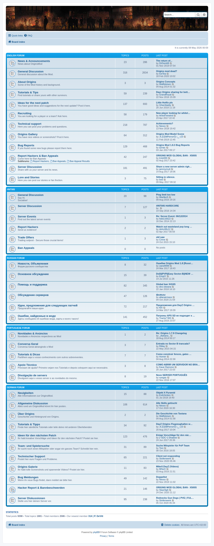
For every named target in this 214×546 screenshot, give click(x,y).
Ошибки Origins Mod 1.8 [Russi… (174, 263)
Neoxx (162, 126)
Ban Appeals (58, 161)
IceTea (162, 73)
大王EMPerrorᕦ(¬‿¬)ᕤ (171, 136)
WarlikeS (163, 197)
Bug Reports (26, 145)
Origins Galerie (28, 466)
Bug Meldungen (28, 477)
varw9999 (164, 266)
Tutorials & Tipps (29, 424)
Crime (162, 239)
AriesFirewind (166, 115)
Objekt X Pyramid (165, 392)
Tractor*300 (165, 318)
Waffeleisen (165, 84)
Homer (162, 356)
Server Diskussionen (31, 498)
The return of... (164, 60)
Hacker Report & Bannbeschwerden (41, 487)
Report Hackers (39, 161)
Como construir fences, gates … (173, 354)
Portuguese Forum (18, 328)
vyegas (163, 377)
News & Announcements (34, 61)
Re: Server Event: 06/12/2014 (171, 216)
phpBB (96, 532)
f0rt (161, 307)
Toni (161, 448)
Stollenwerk (165, 458)
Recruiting (24, 113)
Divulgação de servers (32, 375)
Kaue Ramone (166, 367)
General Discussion (30, 71)
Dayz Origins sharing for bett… (173, 92)
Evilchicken (165, 395)
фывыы (161, 294)
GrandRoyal (165, 94)
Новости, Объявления (33, 263)
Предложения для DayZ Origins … (175, 305)
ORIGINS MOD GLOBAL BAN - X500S (176, 155)
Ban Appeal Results (78, 161)
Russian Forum (15, 258)
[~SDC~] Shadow (168, 437)
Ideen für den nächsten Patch (37, 435)
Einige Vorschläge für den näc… (173, 435)
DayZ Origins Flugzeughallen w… (174, 424)
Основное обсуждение (33, 274)
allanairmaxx (165, 297)
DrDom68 (164, 63)
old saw (160, 237)
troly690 (163, 158)
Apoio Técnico (27, 364)
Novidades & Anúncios (33, 333)
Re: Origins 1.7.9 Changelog (171, 333)
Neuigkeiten (25, 392)
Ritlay (162, 346)
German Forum (15, 387)
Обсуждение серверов (33, 295)
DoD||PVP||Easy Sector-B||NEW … (174, 273)
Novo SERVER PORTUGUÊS (171, 375)
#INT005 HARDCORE (167, 205)
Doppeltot (161, 477)
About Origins (27, 82)
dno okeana (165, 286)
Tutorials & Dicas (29, 354)
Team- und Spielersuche (33, 445)
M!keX (162, 469)
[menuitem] (28, 35)
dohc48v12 (165, 229)
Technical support (29, 123)
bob (161, 179)
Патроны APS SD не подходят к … (175, 315)
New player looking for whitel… (173, 113)
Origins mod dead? (166, 71)
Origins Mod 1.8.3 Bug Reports (173, 145)
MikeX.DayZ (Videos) (167, 466)
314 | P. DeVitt (95, 516)
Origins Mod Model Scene (170, 134)
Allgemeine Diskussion (33, 403)
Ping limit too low (165, 194)
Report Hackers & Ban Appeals (38, 155)
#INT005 (11, 189)
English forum (15, 55)
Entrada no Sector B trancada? (173, 343)
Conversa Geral (28, 344)
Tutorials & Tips (28, 92)
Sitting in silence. (165, 177)
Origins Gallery (28, 134)
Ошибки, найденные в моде (37, 315)
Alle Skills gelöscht (166, 403)
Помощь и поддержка (32, 284)
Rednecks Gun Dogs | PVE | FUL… (175, 498)
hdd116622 (165, 218)
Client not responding (168, 456)
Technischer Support (31, 456)
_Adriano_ (164, 335)
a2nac (162, 147)
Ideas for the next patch (33, 102)
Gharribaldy (165, 105)
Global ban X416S (166, 284)
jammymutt (165, 169)
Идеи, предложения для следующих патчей (48, 305)
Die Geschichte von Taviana (171, 413)
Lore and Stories (28, 177)
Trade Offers (26, 237)
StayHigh (164, 490)
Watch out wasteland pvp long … (174, 226)
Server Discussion (30, 166)
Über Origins (26, 413)
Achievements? (164, 123)
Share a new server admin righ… (174, 166)
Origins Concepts (165, 81)
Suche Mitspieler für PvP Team (173, 445)
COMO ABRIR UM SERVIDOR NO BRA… (178, 364)
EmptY (162, 276)
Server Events (27, 216)
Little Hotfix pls (164, 102)
